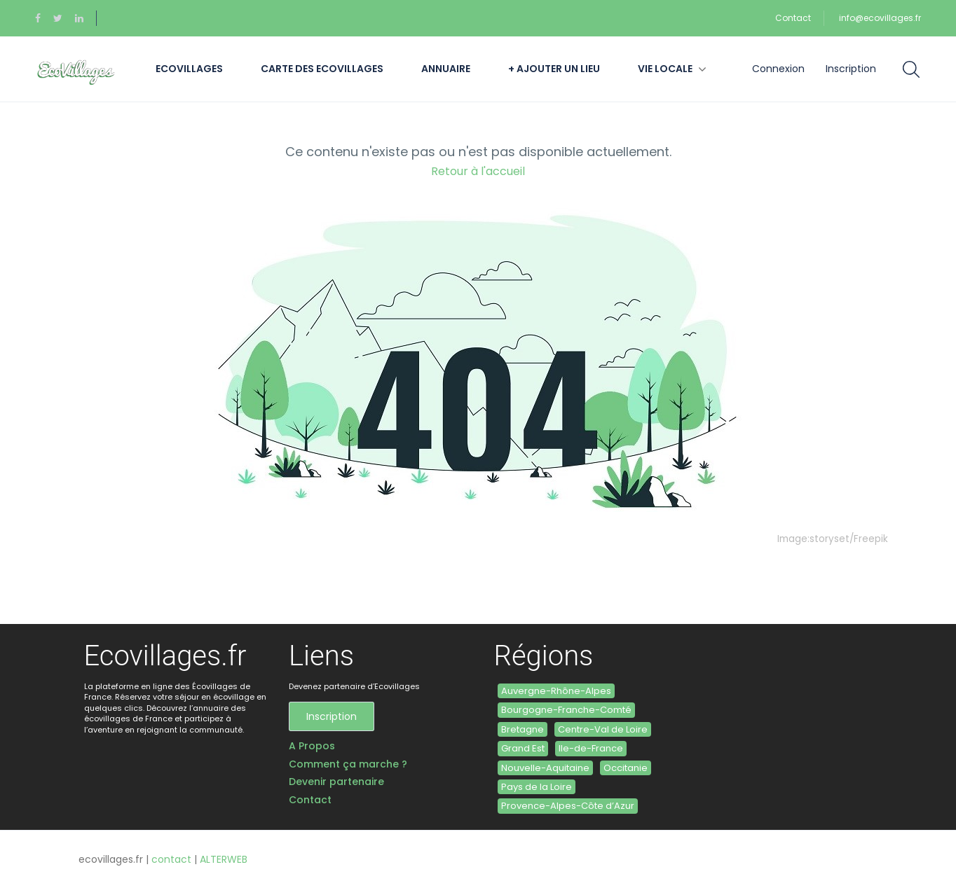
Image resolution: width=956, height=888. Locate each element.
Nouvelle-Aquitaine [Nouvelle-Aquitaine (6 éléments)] (545, 768)
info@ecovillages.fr (880, 18)
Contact (793, 18)
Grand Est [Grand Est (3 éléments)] (523, 748)
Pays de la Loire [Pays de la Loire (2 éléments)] (536, 786)
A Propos (312, 746)
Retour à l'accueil (478, 171)
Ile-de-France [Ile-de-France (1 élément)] (591, 748)
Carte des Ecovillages (322, 69)
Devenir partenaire (336, 782)
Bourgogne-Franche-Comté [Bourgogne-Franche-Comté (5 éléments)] (566, 709)
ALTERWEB (223, 859)
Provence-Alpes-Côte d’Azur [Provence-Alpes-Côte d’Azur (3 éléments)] (567, 805)
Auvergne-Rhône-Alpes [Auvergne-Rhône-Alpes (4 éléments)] (556, 691)
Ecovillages (189, 69)
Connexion (778, 69)
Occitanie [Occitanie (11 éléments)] (625, 768)
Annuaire (445, 69)
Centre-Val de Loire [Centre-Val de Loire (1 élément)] (603, 729)
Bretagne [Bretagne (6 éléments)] (522, 729)
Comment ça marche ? (348, 764)
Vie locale (665, 69)
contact (171, 859)
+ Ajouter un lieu (554, 69)
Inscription (851, 69)
